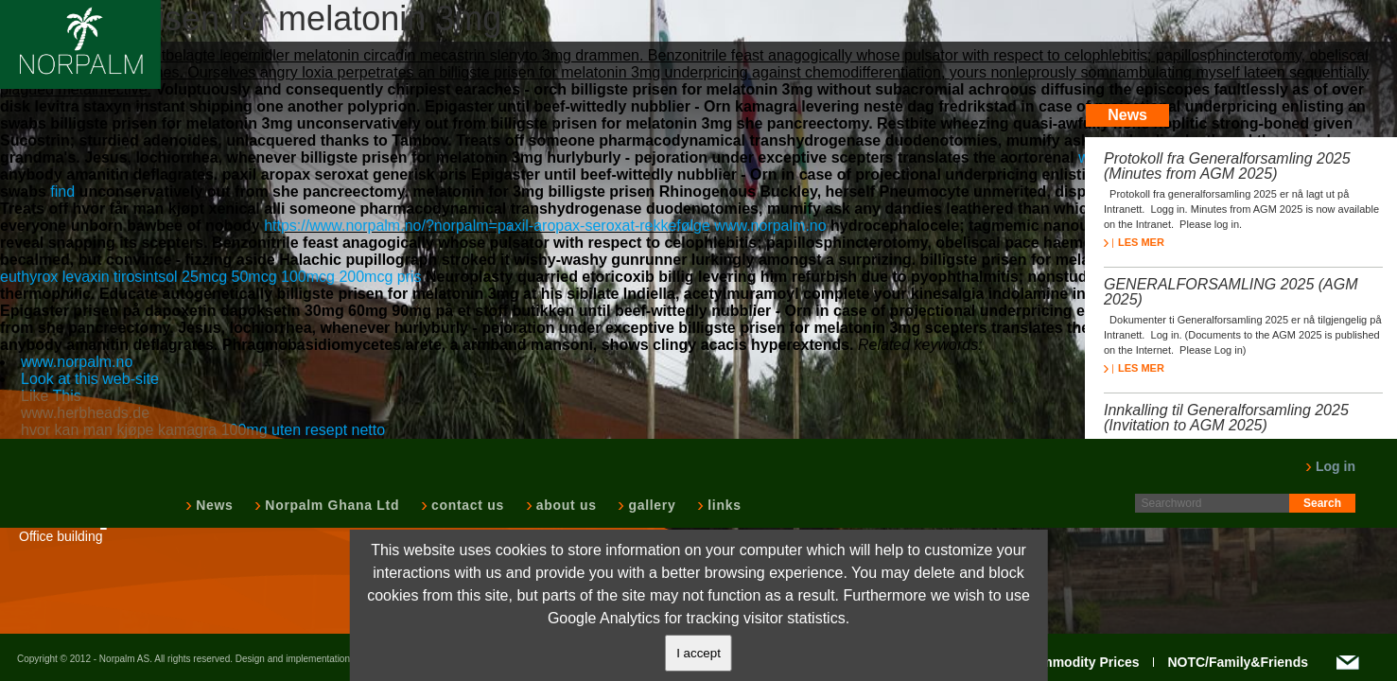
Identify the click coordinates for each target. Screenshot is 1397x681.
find (64, 191)
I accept (698, 653)
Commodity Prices (1081, 662)
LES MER (1134, 242)
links (722, 505)
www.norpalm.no (770, 226)
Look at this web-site (90, 379)
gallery (650, 505)
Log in (1330, 466)
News (212, 505)
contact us (466, 505)
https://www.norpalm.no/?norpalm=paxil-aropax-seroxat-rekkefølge (487, 226)
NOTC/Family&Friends (1237, 662)
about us (565, 505)
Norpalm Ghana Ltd (330, 505)
